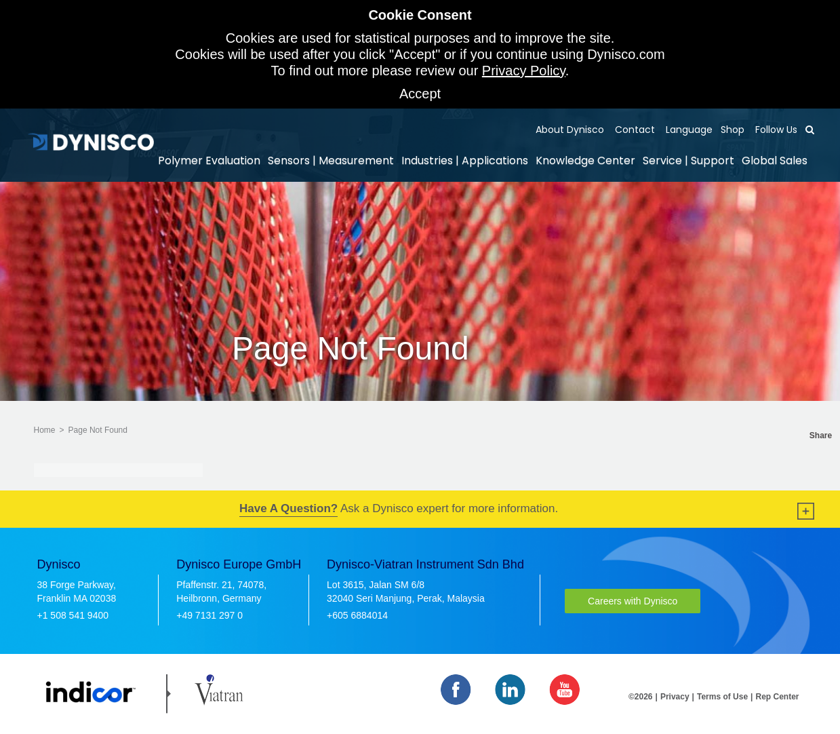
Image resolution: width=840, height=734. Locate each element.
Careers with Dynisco (632, 601)
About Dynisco (570, 129)
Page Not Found (97, 430)
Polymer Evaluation (209, 160)
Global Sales (774, 160)
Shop (732, 129)
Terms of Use (722, 696)
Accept (420, 93)
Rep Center (777, 696)
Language (688, 129)
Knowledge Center (585, 160)
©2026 (640, 696)
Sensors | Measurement (331, 160)
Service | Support (688, 160)
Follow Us (775, 129)
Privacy (674, 696)
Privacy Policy (523, 70)
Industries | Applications (464, 160)
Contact (633, 129)
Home (45, 430)
